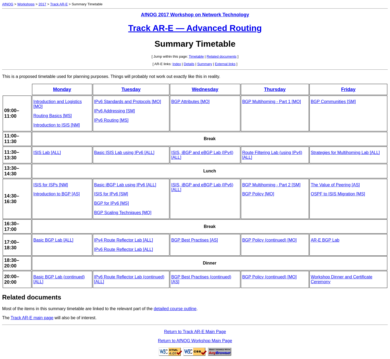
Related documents (222, 56)
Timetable (196, 56)
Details (189, 64)
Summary (204, 64)
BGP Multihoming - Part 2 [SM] (271, 185)
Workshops (26, 4)
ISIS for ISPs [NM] (50, 185)
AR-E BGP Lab (325, 240)
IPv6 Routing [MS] (111, 120)
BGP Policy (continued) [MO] (269, 240)
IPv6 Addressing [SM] (114, 111)
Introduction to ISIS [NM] (56, 125)
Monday (62, 89)
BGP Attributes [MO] (190, 101)
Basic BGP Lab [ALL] (53, 240)
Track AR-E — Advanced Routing (195, 28)
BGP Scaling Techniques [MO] (123, 212)
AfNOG (7, 4)
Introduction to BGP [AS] (56, 194)
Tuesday (131, 89)
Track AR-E (59, 4)
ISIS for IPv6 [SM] (111, 194)
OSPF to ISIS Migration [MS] (338, 194)
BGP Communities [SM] (333, 101)
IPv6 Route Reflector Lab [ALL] (123, 249)
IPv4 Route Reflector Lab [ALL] (123, 240)
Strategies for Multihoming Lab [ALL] (345, 152)
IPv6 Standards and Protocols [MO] (127, 101)
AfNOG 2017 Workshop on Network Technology (195, 14)
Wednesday (205, 89)
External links (225, 64)
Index (176, 64)
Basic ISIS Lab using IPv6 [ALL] (124, 152)
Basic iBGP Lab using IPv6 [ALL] (125, 185)
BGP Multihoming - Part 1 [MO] (271, 101)
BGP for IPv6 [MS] (111, 203)
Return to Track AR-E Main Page (195, 331)
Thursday (275, 89)
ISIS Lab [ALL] (47, 152)
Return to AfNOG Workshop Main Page (195, 340)
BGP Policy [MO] (258, 194)
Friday (348, 89)
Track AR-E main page (32, 317)
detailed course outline (175, 308)
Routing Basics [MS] (52, 115)
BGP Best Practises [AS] (194, 240)
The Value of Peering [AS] (335, 185)
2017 (42, 4)
